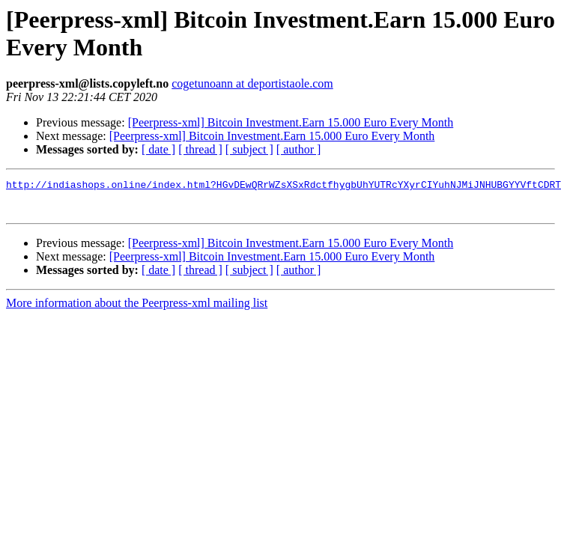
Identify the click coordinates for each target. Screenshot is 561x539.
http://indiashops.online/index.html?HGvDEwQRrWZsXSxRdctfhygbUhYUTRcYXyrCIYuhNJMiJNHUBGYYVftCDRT (283, 186)
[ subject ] (249, 149)
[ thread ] (200, 149)
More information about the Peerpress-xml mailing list (136, 309)
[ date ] (158, 149)
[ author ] (298, 149)
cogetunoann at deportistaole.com (252, 83)
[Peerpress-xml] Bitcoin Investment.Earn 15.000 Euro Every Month (291, 122)
